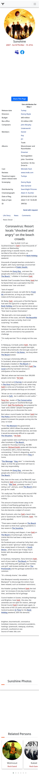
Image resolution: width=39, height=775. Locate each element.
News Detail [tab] (7, 220)
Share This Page (19, 99)
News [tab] (16, 215)
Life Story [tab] (7, 215)
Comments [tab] (26, 215)
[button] (13, 773)
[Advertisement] (19, 75)
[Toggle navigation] (35, 4)
